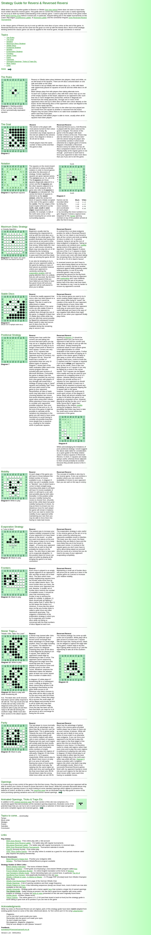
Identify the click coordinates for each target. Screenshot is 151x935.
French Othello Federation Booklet (19, 871)
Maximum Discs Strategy (16, 44)
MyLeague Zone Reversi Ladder (18, 843)
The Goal (10, 40)
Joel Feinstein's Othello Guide (17, 873)
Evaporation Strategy (14, 51)
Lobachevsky (78, 911)
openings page (39, 790)
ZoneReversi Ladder (23, 18)
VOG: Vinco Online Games (16, 851)
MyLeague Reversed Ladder (17, 845)
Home (3, 69)
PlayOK (9, 849)
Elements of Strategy (14, 869)
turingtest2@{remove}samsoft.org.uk (15, 929)
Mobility (9, 49)
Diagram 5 (81, 759)
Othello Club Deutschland (16, 881)
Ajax (75, 869)
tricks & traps (38, 893)
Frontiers (9, 53)
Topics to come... (10, 815)
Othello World (11, 895)
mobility (83, 245)
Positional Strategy (13, 48)
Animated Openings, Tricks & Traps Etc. (21, 61)
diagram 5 (69, 337)
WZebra (9, 861)
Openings (10, 59)
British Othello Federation (16, 867)
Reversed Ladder (40, 18)
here (56, 875)
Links (8, 65)
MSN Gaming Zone (13, 16)
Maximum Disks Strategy (14, 226)
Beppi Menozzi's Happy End (17, 859)
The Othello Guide (13, 891)
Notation (5, 163)
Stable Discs (11, 46)
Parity (8, 57)
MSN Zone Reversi (13, 841)
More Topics (11, 63)
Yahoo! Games (12, 897)
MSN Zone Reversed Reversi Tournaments (22, 847)
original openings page (23, 802)
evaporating (64, 278)
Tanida (72, 216)
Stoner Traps (11, 55)
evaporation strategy (37, 273)
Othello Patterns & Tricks (15, 885)
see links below (51, 10)
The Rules (10, 38)
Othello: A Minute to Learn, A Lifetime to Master (24, 877)
